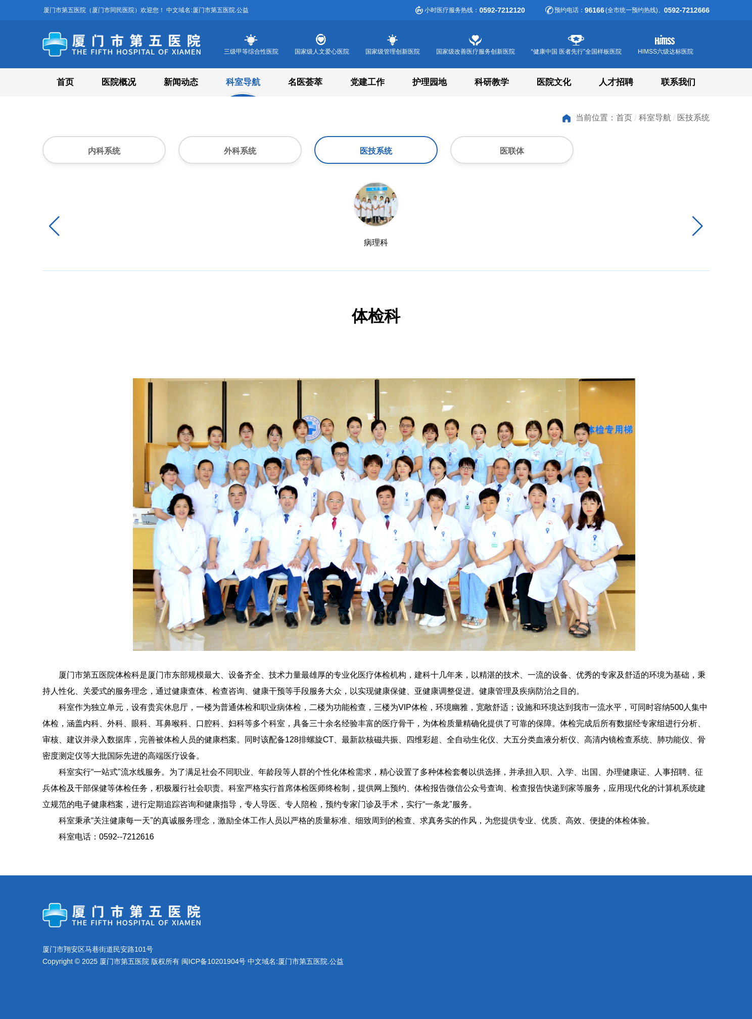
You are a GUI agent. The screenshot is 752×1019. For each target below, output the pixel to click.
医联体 (512, 151)
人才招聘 (616, 82)
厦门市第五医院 (130, 44)
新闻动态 (181, 82)
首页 (65, 82)
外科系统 (240, 151)
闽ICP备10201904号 (213, 961)
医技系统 (693, 117)
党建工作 (367, 82)
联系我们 (678, 82)
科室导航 (243, 82)
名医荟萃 (305, 82)
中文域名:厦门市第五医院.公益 (296, 961)
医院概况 (119, 82)
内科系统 (104, 151)
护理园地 (429, 82)
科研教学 (492, 82)
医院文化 (554, 82)
